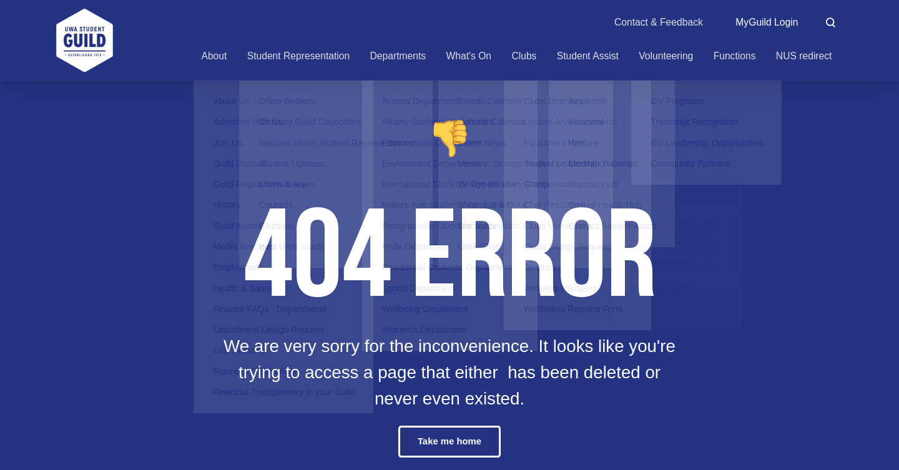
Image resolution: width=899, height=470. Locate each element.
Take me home (449, 441)
